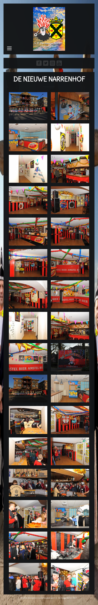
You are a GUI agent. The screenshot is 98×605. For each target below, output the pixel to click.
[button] (9, 48)
